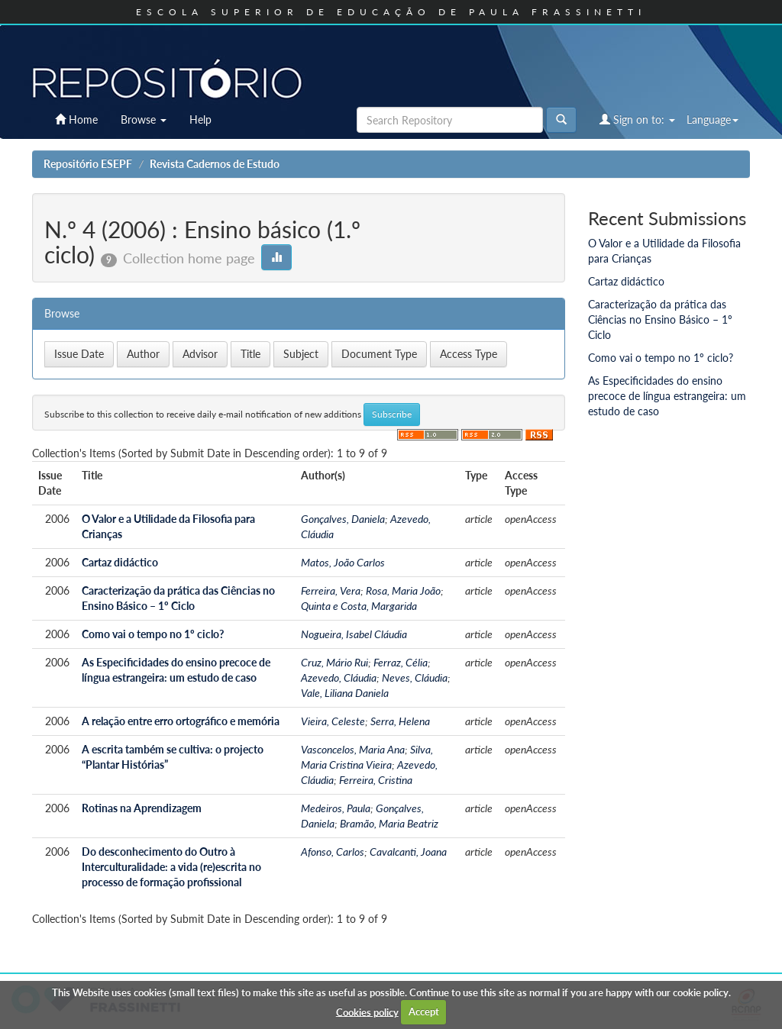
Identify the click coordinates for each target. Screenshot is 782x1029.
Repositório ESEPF (88, 163)
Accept (424, 1011)
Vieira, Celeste (333, 720)
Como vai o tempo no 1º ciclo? (153, 633)
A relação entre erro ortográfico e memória (181, 720)
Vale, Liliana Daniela (345, 692)
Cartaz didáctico (120, 562)
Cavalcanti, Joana (408, 851)
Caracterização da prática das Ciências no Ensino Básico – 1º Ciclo (660, 319)
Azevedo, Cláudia (338, 677)
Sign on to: (637, 119)
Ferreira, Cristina (375, 779)
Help (200, 119)
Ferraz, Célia (400, 662)
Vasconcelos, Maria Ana (353, 749)
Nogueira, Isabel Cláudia (354, 633)
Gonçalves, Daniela (343, 518)
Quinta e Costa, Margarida (359, 605)
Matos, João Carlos (343, 562)
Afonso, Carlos (332, 851)
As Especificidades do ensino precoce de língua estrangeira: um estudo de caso (667, 396)
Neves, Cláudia (415, 677)
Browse (143, 119)
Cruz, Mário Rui (334, 662)
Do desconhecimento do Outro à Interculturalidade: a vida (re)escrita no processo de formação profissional (171, 867)
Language (712, 119)
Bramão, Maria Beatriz (389, 823)
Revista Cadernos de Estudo (215, 163)
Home (76, 119)
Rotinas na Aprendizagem (142, 808)
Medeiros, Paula (335, 808)
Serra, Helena (400, 720)
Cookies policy (367, 1011)
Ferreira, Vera (330, 590)
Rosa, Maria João (403, 590)
